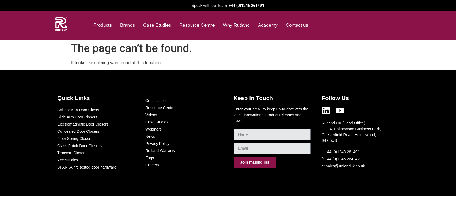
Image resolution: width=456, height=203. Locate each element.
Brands (127, 25)
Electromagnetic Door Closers (82, 124)
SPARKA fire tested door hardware (86, 167)
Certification (155, 100)
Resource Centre (197, 25)
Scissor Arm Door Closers (79, 110)
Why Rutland (236, 25)
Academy (268, 25)
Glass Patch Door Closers (79, 146)
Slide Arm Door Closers (77, 117)
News (150, 136)
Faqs (149, 158)
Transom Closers (71, 153)
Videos (151, 115)
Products (102, 25)
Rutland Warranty (160, 150)
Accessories (67, 160)
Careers (152, 165)
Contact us (297, 25)
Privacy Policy (157, 143)
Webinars (153, 129)
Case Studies (157, 25)
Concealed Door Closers (78, 131)
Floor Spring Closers (75, 138)
